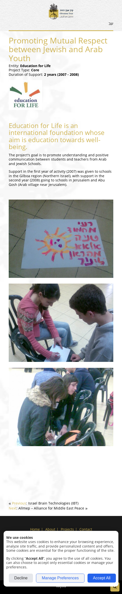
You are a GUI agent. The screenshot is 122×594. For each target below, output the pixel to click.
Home (35, 529)
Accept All (101, 578)
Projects (67, 529)
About (50, 529)
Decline (20, 578)
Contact (85, 529)
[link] (43, 503)
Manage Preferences (60, 578)
